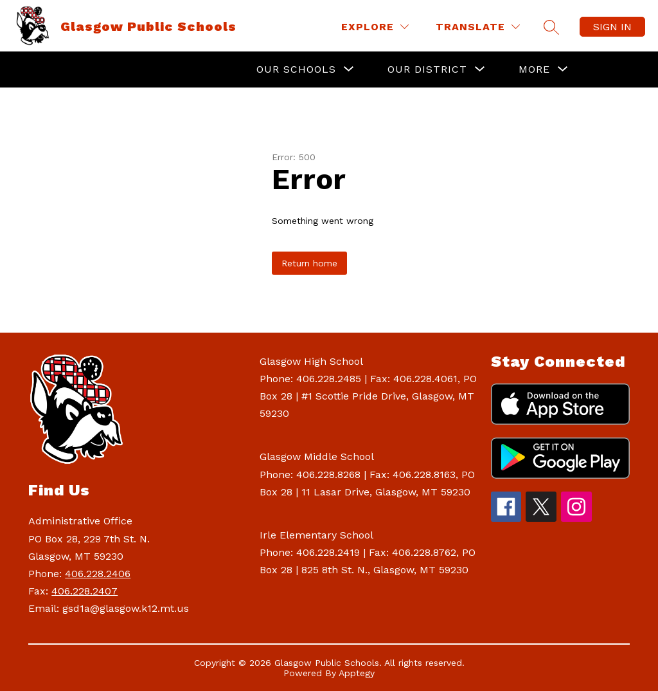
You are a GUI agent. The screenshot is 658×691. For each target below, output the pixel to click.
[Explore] (375, 27)
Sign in (612, 27)
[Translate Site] (477, 27)
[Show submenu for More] (534, 69)
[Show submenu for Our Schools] (296, 69)
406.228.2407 (84, 591)
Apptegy (357, 673)
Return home (309, 263)
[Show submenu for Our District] (427, 69)
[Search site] (551, 27)
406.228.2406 (97, 573)
